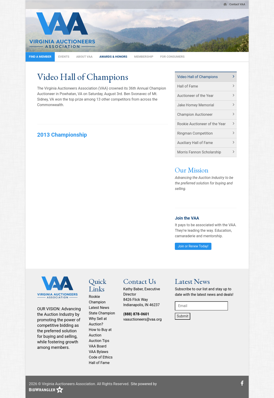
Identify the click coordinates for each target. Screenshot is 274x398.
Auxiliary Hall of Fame (195, 143)
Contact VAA (237, 4)
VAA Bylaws (98, 352)
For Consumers (172, 56)
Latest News (99, 307)
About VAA (84, 56)
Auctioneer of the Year (195, 95)
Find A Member (40, 56)
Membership (143, 56)
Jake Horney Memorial (195, 105)
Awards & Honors (113, 56)
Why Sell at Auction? (98, 321)
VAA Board (98, 346)
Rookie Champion (97, 299)
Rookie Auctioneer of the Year (201, 124)
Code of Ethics (100, 357)
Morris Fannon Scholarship (199, 152)
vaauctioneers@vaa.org (142, 319)
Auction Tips (99, 341)
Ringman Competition (195, 133)
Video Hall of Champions (197, 77)
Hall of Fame (187, 86)
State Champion (102, 313)
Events (63, 56)
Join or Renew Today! (193, 246)
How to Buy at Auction (100, 332)
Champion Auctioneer (195, 114)
